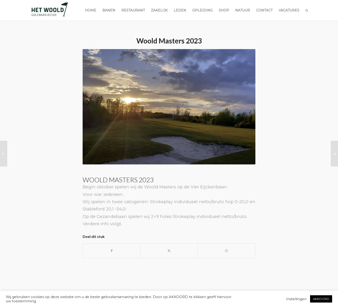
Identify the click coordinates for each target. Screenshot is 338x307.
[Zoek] (306, 10)
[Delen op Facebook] (111, 251)
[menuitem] (90, 10)
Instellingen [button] (296, 299)
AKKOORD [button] (321, 299)
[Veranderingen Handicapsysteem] (334, 154)
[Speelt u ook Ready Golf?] (3, 154)
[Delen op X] (169, 251)
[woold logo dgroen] (49, 10)
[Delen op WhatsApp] (226, 251)
